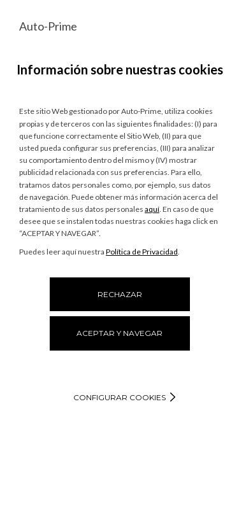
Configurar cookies (119, 397)
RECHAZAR (120, 294)
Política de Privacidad (142, 251)
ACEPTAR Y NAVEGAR (119, 333)
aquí (152, 209)
